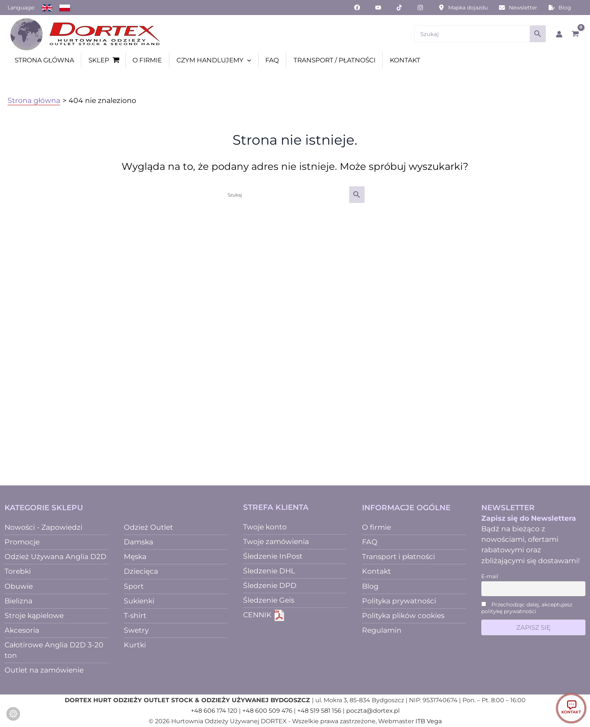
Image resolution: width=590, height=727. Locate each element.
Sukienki (139, 601)
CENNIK (264, 615)
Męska (135, 556)
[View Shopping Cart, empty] (575, 34)
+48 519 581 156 (319, 710)
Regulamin (381, 630)
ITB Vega (428, 721)
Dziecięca (141, 571)
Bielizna (18, 601)
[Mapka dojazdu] (463, 7)
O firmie (376, 527)
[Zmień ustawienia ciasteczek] (13, 714)
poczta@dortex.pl (373, 710)
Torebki (18, 571)
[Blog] (560, 7)
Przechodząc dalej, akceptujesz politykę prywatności (526, 608)
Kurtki (135, 645)
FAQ (369, 542)
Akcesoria (22, 630)
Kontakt (376, 571)
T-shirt (135, 615)
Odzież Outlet (148, 527)
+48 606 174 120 (214, 710)
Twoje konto (265, 527)
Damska (138, 542)
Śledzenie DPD (270, 585)
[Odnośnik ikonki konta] (559, 34)
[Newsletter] (518, 7)
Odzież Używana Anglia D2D (55, 556)
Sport (134, 586)
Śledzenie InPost (273, 556)
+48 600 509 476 (267, 710)
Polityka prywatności (399, 601)
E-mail (489, 576)
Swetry (136, 630)
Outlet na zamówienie (44, 670)
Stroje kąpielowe (34, 615)
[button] (247, 60)
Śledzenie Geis (268, 600)
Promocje (22, 542)
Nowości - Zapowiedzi (43, 527)
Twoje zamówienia (276, 541)
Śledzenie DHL (269, 571)
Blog (370, 586)
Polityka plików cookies (403, 615)
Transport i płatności (398, 556)
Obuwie (19, 586)
